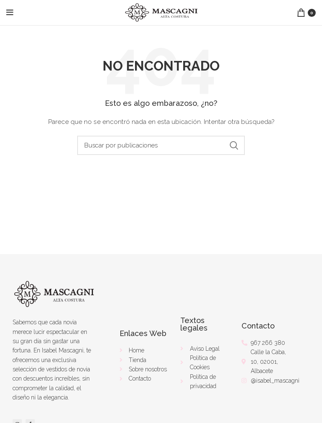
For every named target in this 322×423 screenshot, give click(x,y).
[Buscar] (161, 145)
